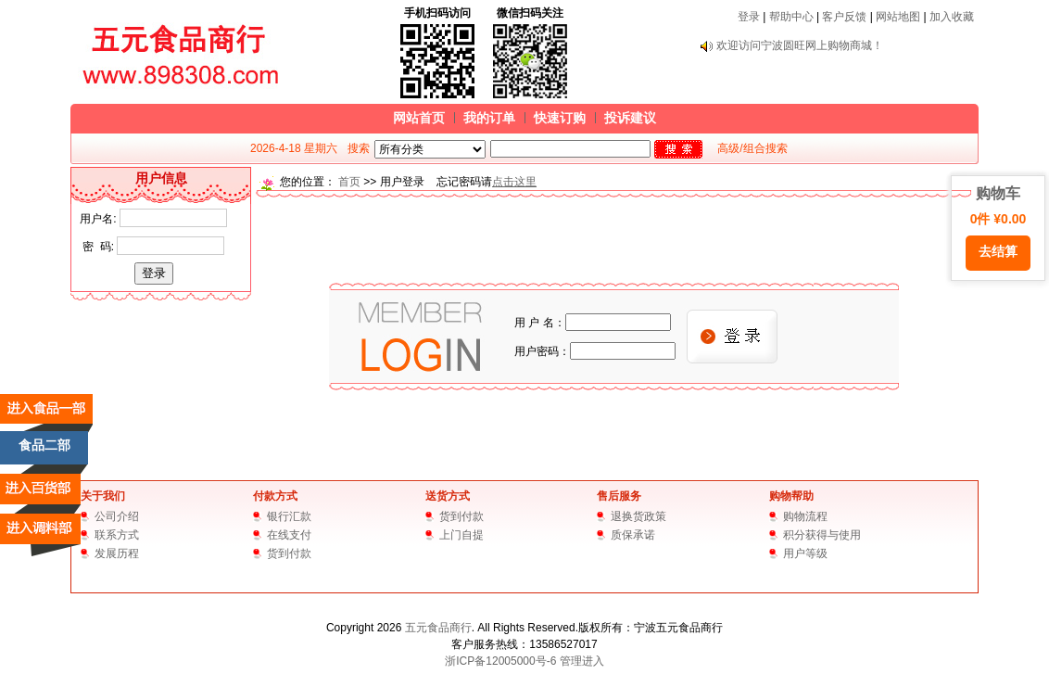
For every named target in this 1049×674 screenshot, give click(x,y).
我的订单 (489, 117)
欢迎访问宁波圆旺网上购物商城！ (799, 45)
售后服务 (619, 496)
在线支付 (289, 534)
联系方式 (117, 534)
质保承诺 (633, 534)
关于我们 (103, 496)
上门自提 (461, 534)
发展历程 (117, 553)
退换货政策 (638, 516)
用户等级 (805, 553)
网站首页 (419, 117)
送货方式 (447, 496)
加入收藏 (951, 16)
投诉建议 (630, 117)
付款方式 (275, 496)
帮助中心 (791, 16)
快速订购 (560, 117)
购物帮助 (791, 496)
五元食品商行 (438, 627)
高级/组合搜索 (752, 148)
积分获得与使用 (822, 534)
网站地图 (898, 16)
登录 (749, 16)
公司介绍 (117, 516)
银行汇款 (289, 516)
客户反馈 (844, 16)
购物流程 (805, 516)
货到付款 (289, 553)
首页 (349, 181)
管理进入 (582, 661)
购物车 (998, 228)
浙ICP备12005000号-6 (500, 661)
